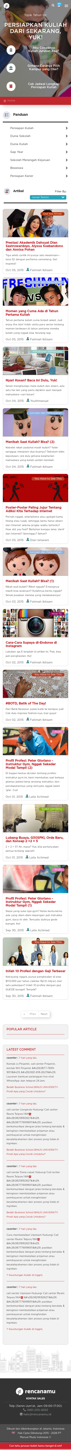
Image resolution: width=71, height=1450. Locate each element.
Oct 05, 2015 (15, 270)
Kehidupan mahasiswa (47, 351)
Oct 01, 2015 (15, 796)
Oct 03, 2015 (15, 540)
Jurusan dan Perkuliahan (46, 282)
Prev (33, 1014)
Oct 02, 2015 (15, 662)
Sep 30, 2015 (15, 930)
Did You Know (52, 214)
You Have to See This (48, 478)
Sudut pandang (52, 809)
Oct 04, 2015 (15, 401)
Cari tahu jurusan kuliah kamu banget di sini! (35, 1445)
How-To (57, 614)
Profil (58, 732)
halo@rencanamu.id (35, 1414)
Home (11, 100)
